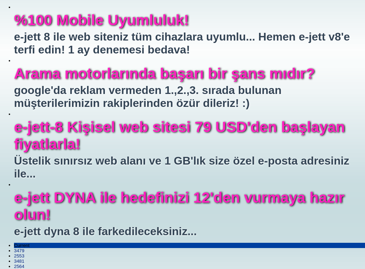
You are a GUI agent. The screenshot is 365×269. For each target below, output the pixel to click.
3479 (19, 250)
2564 (19, 266)
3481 (19, 261)
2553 (19, 256)
